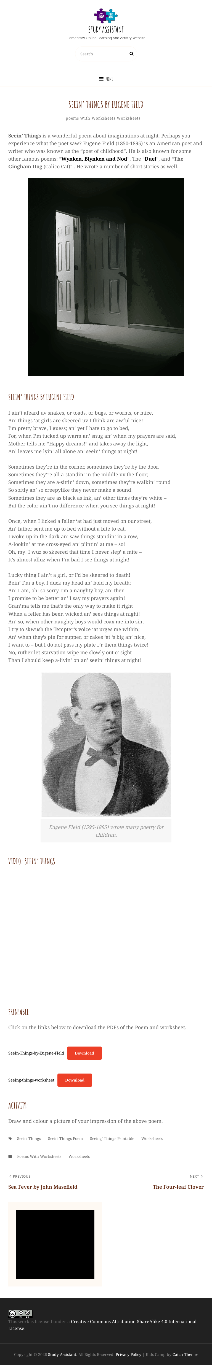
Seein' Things (29, 1138)
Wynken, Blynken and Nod (94, 158)
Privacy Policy (128, 1354)
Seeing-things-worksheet (31, 1080)
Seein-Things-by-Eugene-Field (36, 1053)
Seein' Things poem (65, 1138)
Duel (150, 158)
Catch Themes (185, 1354)
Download (84, 1053)
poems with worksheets (90, 118)
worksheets (129, 118)
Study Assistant (106, 29)
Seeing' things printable (112, 1138)
